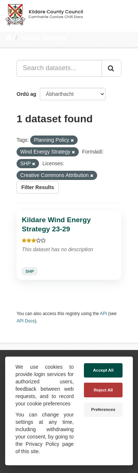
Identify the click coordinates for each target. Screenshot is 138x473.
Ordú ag (26, 94)
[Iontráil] (111, 68)
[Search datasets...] (59, 68)
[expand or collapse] (126, 14)
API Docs (26, 321)
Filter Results (37, 187)
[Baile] (9, 37)
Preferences (103, 409)
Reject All (103, 390)
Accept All (103, 370)
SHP (29, 271)
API (103, 313)
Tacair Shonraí (44, 37)
